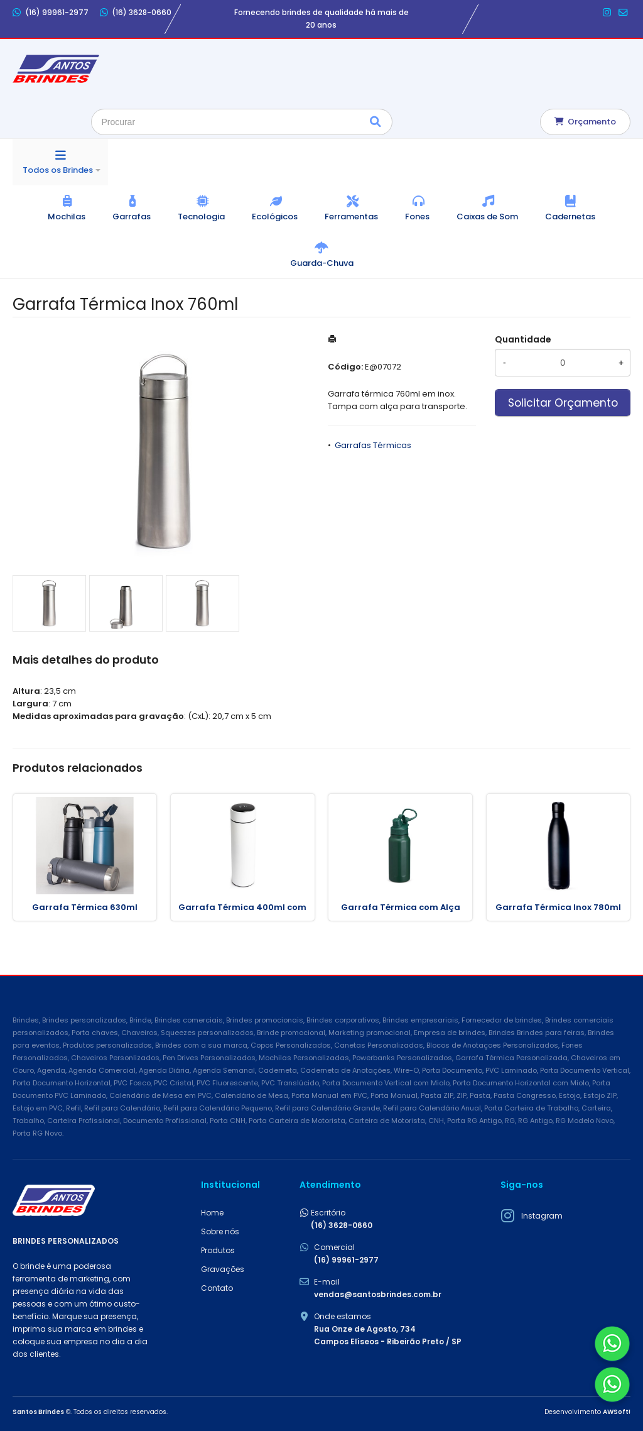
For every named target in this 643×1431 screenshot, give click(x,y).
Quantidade (523, 339)
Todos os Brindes (58, 170)
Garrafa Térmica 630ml (85, 907)
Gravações (222, 1269)
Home (212, 1212)
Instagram (542, 1215)
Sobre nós (220, 1231)
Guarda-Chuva (322, 263)
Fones (417, 216)
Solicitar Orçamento (563, 402)
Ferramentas (351, 216)
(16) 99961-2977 (51, 13)
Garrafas (131, 216)
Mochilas (66, 216)
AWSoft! (616, 1412)
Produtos (218, 1250)
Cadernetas (570, 216)
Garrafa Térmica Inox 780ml (558, 907)
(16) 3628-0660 (136, 13)
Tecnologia (201, 216)
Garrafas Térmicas (373, 445)
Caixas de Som (487, 216)
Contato (217, 1288)
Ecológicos (275, 216)
